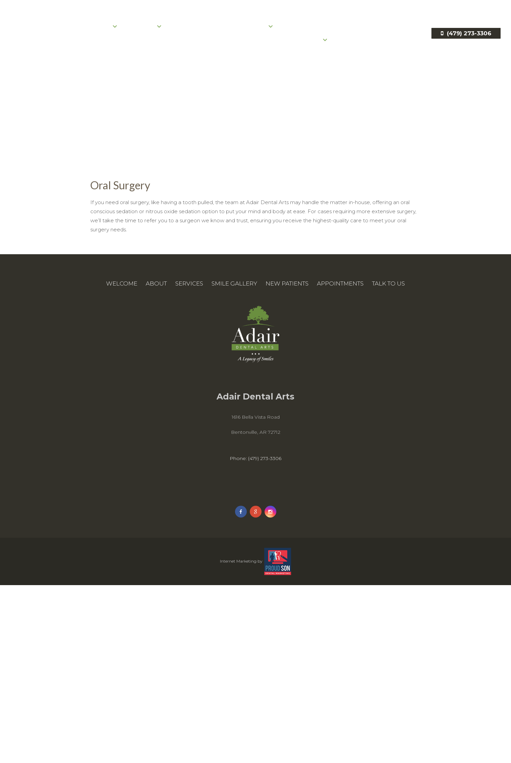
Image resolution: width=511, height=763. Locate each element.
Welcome (66, 37)
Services (145, 37)
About (105, 37)
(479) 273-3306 (464, 43)
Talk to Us (309, 50)
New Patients (250, 37)
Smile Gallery (194, 37)
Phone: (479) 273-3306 (255, 467)
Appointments (306, 37)
